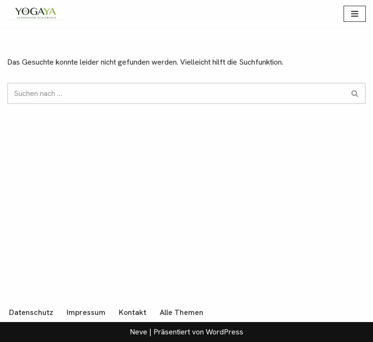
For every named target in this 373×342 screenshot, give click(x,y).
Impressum (86, 312)
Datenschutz (31, 312)
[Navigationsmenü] (355, 14)
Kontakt (132, 312)
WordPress (224, 332)
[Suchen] (175, 93)
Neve (138, 332)
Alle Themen (181, 312)
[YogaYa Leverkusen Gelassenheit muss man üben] (35, 14)
